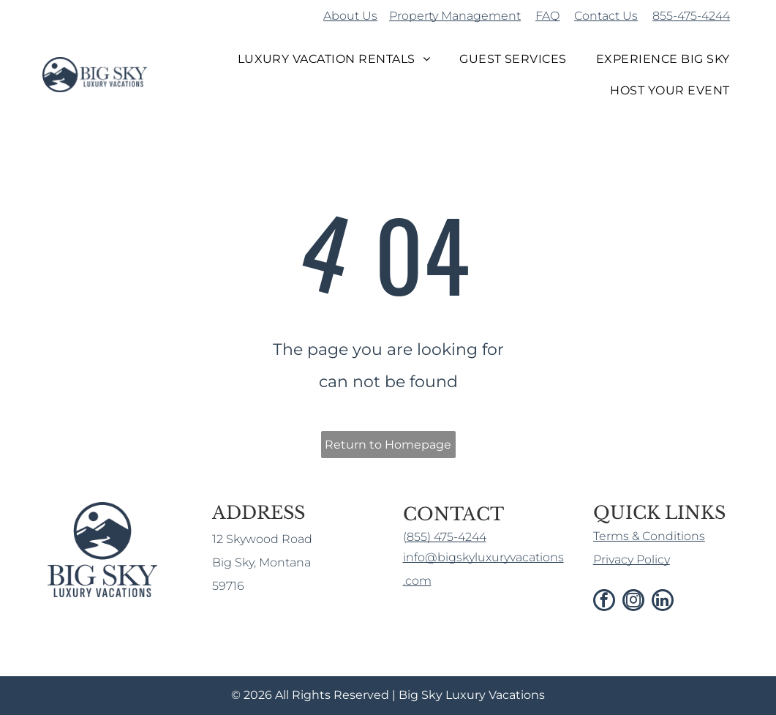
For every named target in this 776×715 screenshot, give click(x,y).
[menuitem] (334, 59)
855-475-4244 (691, 16)
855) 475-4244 (446, 537)
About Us (350, 16)
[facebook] (604, 602)
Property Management (455, 16)
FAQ (547, 16)
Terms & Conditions (649, 536)
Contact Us (606, 16)
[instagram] (633, 602)
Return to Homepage (388, 445)
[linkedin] (663, 602)
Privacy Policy (631, 559)
